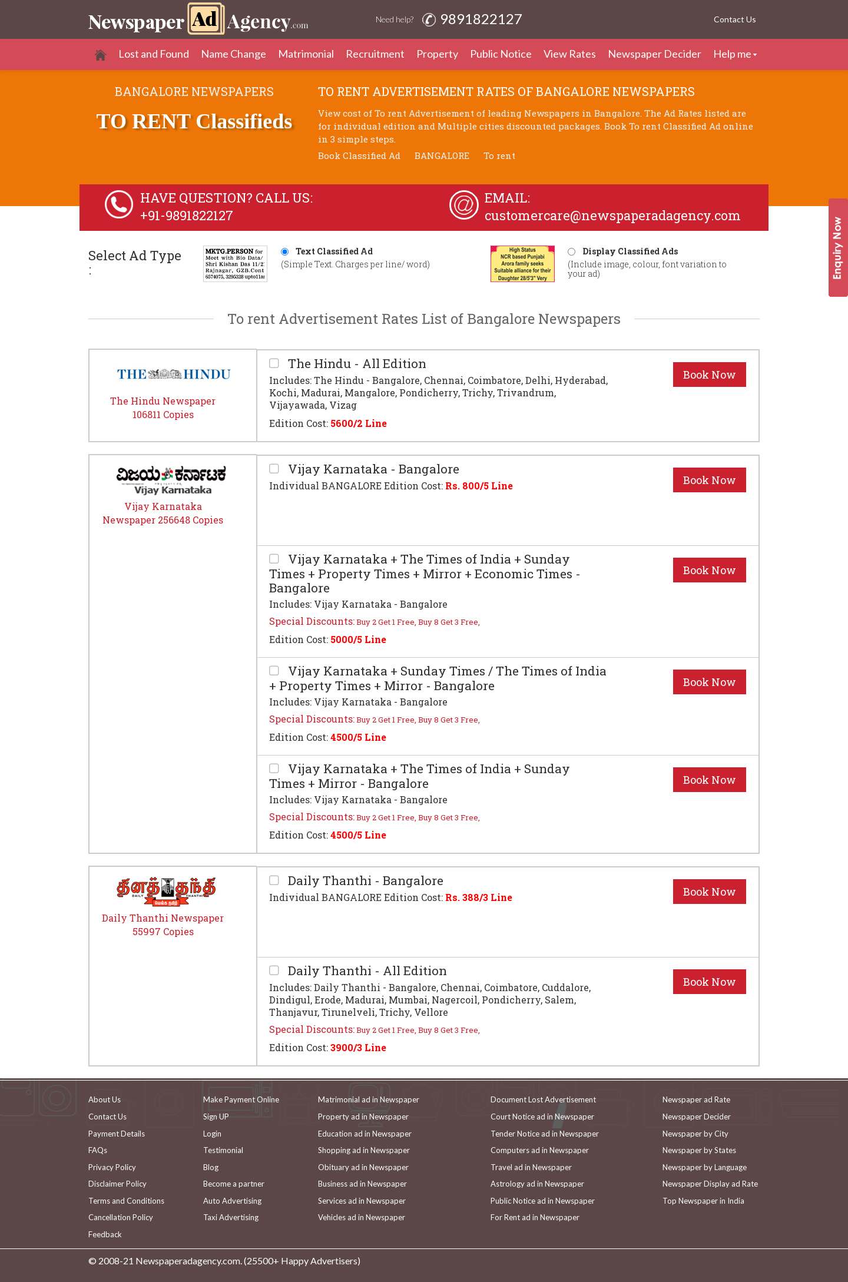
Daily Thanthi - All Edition (366, 970)
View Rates (570, 53)
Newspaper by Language (704, 1167)
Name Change (233, 53)
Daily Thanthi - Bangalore (364, 880)
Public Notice (501, 53)
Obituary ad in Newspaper (363, 1167)
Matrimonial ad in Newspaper (368, 1099)
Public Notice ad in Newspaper (543, 1200)
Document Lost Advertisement (543, 1099)
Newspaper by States (699, 1150)
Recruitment (375, 53)
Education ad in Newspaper (365, 1133)
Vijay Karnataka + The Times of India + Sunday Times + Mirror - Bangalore (419, 775)
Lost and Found (153, 53)
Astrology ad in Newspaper (537, 1183)
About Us (104, 1099)
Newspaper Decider (654, 53)
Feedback (105, 1234)
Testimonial (223, 1150)
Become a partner (233, 1183)
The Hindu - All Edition (355, 363)
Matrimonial (306, 53)
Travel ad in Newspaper (531, 1167)
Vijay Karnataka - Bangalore (372, 469)
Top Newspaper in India (703, 1200)
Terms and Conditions (126, 1200)
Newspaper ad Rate (696, 1099)
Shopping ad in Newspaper (364, 1150)
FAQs (97, 1150)
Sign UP (216, 1116)
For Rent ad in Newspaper (535, 1217)
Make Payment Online (241, 1099)
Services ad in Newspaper (362, 1200)
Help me (732, 53)
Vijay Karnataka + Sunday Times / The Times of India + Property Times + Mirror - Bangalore (438, 678)
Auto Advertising (232, 1200)
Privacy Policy (112, 1167)
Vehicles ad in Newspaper (361, 1217)
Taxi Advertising (231, 1217)
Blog (210, 1167)
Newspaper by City (695, 1133)
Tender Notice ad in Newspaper (545, 1133)
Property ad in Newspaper (363, 1116)
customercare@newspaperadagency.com (613, 215)
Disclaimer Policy (117, 1183)
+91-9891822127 (186, 215)
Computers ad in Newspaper (540, 1150)
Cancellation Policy (120, 1217)
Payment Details (116, 1133)
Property (437, 53)
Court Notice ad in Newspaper (542, 1116)
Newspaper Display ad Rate (710, 1183)
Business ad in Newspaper (362, 1183)
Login (212, 1133)
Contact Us (735, 19)
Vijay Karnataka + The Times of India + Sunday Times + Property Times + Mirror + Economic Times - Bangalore (425, 573)
